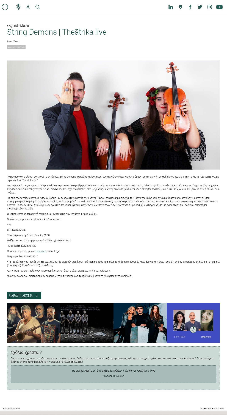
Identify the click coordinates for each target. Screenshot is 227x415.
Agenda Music (18, 25)
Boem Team (13, 41)
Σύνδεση (108, 376)
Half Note (20, 47)
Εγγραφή (119, 376)
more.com (40, 251)
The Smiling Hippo (217, 408)
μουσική (11, 47)
